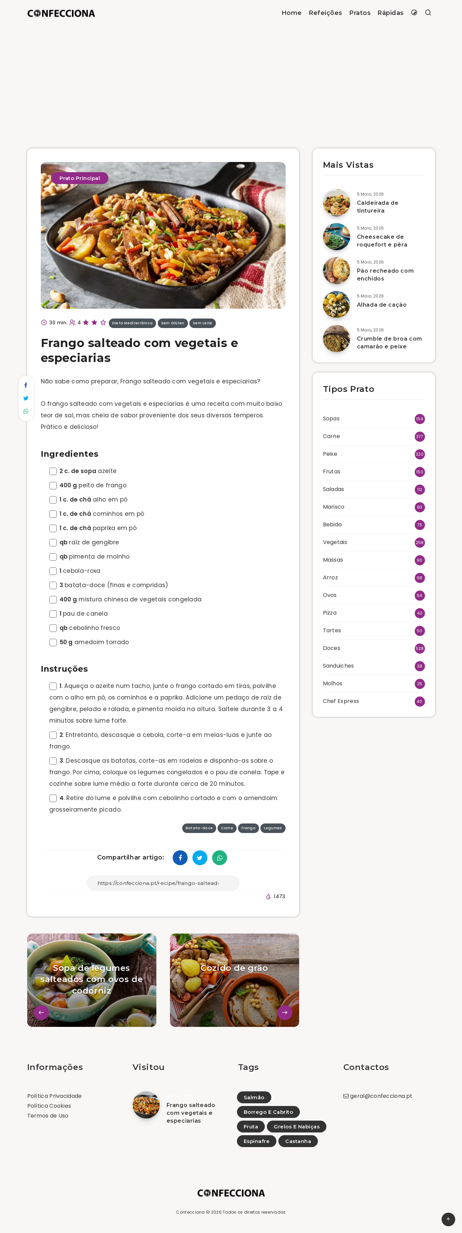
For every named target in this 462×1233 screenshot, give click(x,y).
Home (291, 13)
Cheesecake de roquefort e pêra (382, 241)
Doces (332, 648)
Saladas (333, 489)
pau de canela (78, 614)
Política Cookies (49, 1106)
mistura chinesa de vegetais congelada (125, 599)
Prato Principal (79, 178)
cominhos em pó (96, 514)
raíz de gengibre (84, 542)
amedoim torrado (89, 642)
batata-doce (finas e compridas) (108, 585)
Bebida (332, 524)
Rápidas (390, 13)
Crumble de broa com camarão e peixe (389, 343)
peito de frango (87, 485)
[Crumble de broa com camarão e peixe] (336, 338)
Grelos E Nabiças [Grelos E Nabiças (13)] (297, 1126)
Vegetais (335, 542)
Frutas (332, 471)
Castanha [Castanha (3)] (298, 1141)
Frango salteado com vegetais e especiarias (191, 1113)
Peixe (330, 454)
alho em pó (88, 499)
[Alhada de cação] (336, 304)
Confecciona (190, 1212)
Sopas (331, 418)
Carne (331, 436)
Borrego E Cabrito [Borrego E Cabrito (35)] (268, 1112)
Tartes (332, 630)
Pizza (330, 613)
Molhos (333, 683)
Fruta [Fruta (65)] (251, 1126)
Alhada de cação (382, 305)
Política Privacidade (54, 1096)
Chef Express (341, 701)
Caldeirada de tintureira (378, 207)
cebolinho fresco (84, 628)
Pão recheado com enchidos (385, 275)
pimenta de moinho (89, 556)
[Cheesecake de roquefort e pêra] (336, 236)
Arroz (330, 577)
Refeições (325, 13)
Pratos (360, 13)
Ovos (330, 595)
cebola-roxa (75, 571)
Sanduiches (338, 666)
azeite (83, 471)
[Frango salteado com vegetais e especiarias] (146, 1105)
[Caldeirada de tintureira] (336, 202)
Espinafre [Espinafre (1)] (257, 1141)
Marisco (334, 507)
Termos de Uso (48, 1116)
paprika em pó (93, 528)
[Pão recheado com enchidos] (336, 270)
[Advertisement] (231, 77)
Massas (333, 560)
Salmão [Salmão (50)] (254, 1097)
